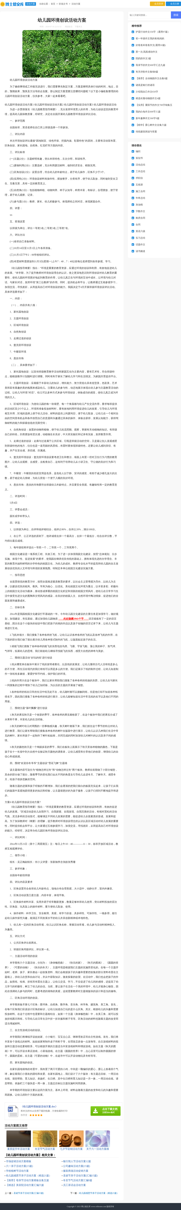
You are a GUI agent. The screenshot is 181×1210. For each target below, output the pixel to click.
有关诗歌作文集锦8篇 (147, 71)
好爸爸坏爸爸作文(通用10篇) (151, 45)
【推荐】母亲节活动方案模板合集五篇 (27, 1180)
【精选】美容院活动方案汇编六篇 (25, 1185)
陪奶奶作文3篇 (143, 58)
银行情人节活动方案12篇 (77, 1161)
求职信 (139, 178)
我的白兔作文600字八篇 (148, 111)
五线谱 (139, 184)
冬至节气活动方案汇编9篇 (77, 1180)
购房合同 (140, 218)
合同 (138, 224)
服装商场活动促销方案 (75, 1170)
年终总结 (140, 198)
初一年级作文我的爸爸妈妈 (150, 38)
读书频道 (140, 251)
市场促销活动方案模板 (18, 1161)
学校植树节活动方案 (17, 1170)
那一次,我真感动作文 (147, 52)
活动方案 (30, 4)
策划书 (139, 158)
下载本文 (78, 26)
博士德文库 (86, 1206)
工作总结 (140, 171)
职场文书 (63, 4)
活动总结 (140, 164)
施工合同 (140, 191)
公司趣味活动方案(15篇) (76, 1166)
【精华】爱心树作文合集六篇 (151, 125)
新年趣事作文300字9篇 (147, 118)
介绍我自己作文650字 (147, 91)
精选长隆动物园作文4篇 (148, 98)
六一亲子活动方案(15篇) (19, 1166)
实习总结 (140, 238)
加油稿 (139, 204)
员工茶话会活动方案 (74, 1185)
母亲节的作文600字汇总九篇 (150, 65)
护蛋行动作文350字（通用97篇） (153, 32)
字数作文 (140, 211)
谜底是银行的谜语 (145, 85)
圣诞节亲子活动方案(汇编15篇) (80, 1175)
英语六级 (140, 231)
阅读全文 (69, 26)
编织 (138, 151)
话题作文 (140, 244)
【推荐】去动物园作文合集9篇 (152, 78)
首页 (53, 4)
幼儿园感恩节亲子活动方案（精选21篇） (28, 1175)
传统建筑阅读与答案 (146, 131)
